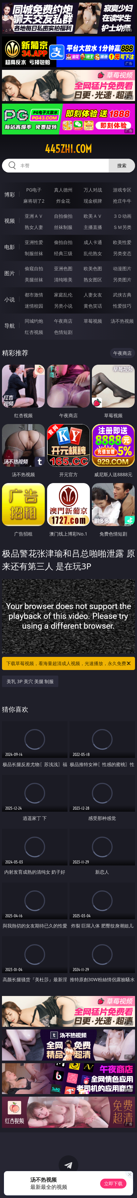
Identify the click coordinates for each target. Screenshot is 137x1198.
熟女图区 (93, 279)
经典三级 (63, 253)
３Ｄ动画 (122, 216)
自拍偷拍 (63, 216)
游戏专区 (122, 190)
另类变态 (122, 253)
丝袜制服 (63, 227)
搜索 (121, 165)
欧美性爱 (122, 242)
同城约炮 (34, 321)
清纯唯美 (63, 279)
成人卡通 (93, 242)
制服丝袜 (34, 253)
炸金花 (63, 201)
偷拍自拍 (63, 242)
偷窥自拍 (34, 268)
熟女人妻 (34, 227)
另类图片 (122, 279)
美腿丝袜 (34, 279)
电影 (9, 247)
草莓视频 (93, 321)
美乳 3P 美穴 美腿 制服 (30, 681)
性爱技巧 (122, 306)
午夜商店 (63, 321)
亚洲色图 (63, 268)
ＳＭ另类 (122, 227)
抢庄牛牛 (122, 201)
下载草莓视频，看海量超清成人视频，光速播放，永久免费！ (69, 663)
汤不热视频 (122, 321)
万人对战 (93, 190)
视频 (9, 220)
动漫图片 (122, 268)
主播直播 (93, 227)
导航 (9, 325)
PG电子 (34, 190)
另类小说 (63, 306)
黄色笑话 (93, 306)
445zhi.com (68, 148)
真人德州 (63, 190)
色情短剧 (63, 332)
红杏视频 (34, 332)
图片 (9, 273)
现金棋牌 (93, 201)
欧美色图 (93, 268)
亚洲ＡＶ (34, 216)
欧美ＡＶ (93, 216)
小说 (9, 299)
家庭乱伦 (63, 295)
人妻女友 (93, 295)
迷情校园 (34, 306)
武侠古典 (122, 295)
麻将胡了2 (33, 201)
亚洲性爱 (34, 242)
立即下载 (113, 1183)
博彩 (9, 194)
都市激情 (34, 295)
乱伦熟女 (93, 253)
